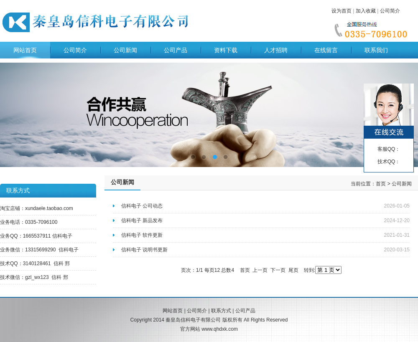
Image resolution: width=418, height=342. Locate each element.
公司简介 (390, 11)
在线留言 (326, 50)
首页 (381, 184)
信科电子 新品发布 (142, 220)
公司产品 (175, 50)
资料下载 (225, 50)
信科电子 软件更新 (142, 235)
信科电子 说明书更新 (144, 250)
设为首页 (341, 11)
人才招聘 (276, 50)
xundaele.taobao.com (49, 208)
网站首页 (25, 50)
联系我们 (376, 50)
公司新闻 (125, 50)
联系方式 (221, 311)
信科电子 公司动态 (142, 206)
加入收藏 (366, 11)
